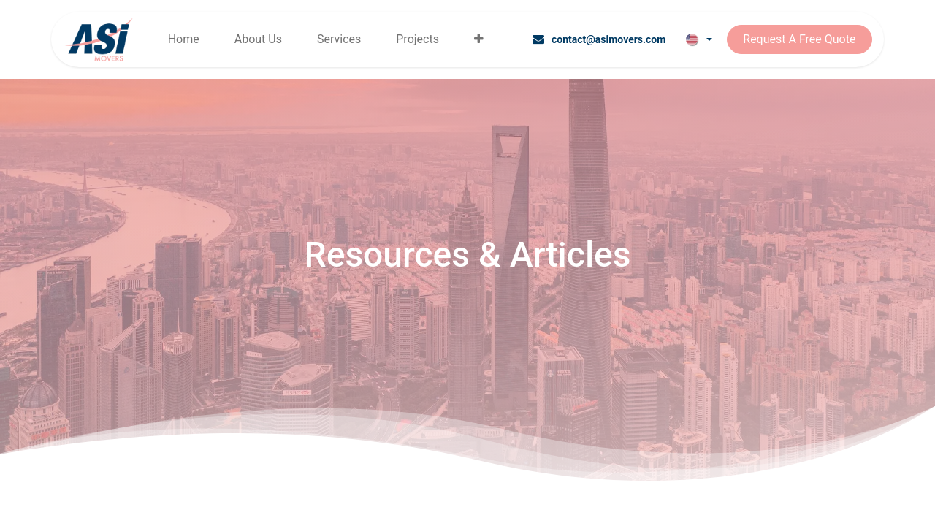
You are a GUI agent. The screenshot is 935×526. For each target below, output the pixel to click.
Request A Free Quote (799, 39)
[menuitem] (183, 39)
